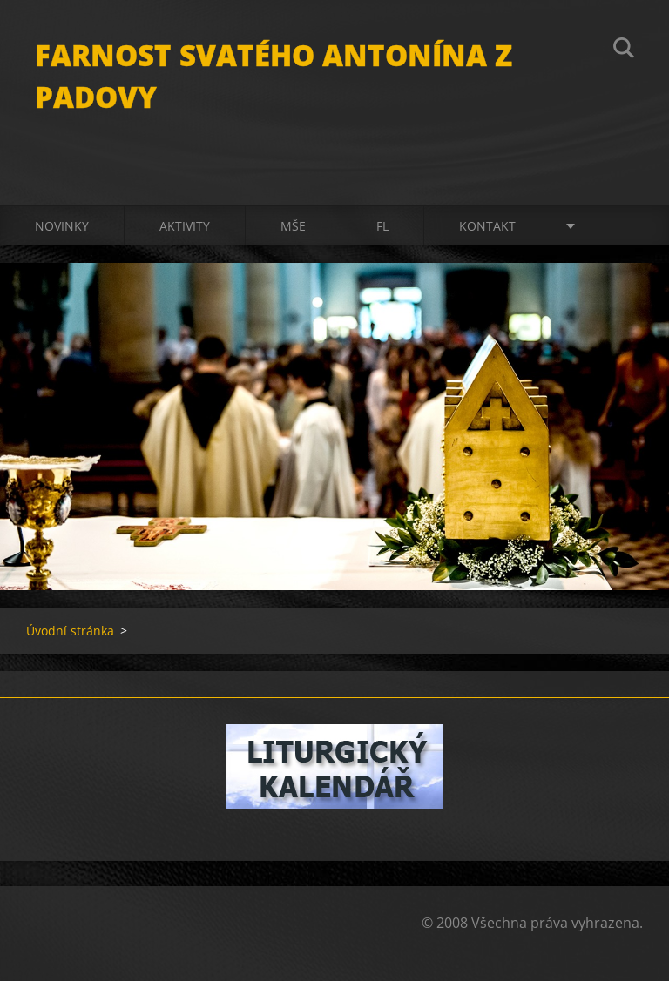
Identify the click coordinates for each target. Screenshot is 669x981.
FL (382, 226)
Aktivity (184, 226)
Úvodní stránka (70, 630)
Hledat (623, 50)
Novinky (62, 226)
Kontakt (487, 226)
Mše (293, 226)
